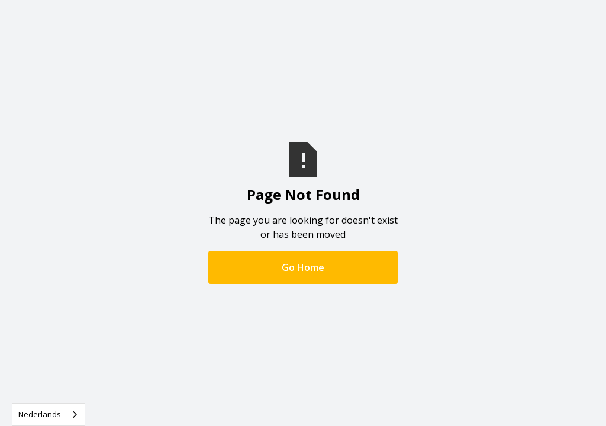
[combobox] (48, 414)
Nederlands (39, 414)
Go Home (303, 267)
